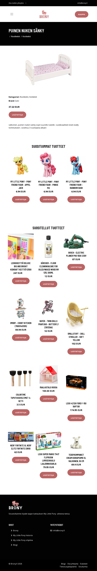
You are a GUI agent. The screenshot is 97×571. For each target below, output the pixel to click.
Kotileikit (27, 36)
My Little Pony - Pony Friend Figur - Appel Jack (21, 184)
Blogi (15, 545)
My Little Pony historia (23, 535)
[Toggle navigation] (12, 14)
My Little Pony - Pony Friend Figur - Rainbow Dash (76, 184)
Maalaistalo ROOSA (48, 387)
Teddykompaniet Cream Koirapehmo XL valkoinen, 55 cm (76, 457)
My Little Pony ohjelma (23, 540)
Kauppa (81, 14)
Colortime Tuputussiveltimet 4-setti (21, 397)
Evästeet (83, 563)
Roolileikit (15, 36)
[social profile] (26, 3)
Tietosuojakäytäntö (68, 566)
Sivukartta (83, 566)
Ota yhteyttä (72, 563)
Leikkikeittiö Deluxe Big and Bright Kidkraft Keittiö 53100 (20, 266)
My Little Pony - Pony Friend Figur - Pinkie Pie (48, 184)
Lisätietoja (17, 115)
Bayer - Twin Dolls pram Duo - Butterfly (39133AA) (48, 324)
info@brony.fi (82, 3)
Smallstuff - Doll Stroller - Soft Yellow (76, 336)
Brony (15, 530)
